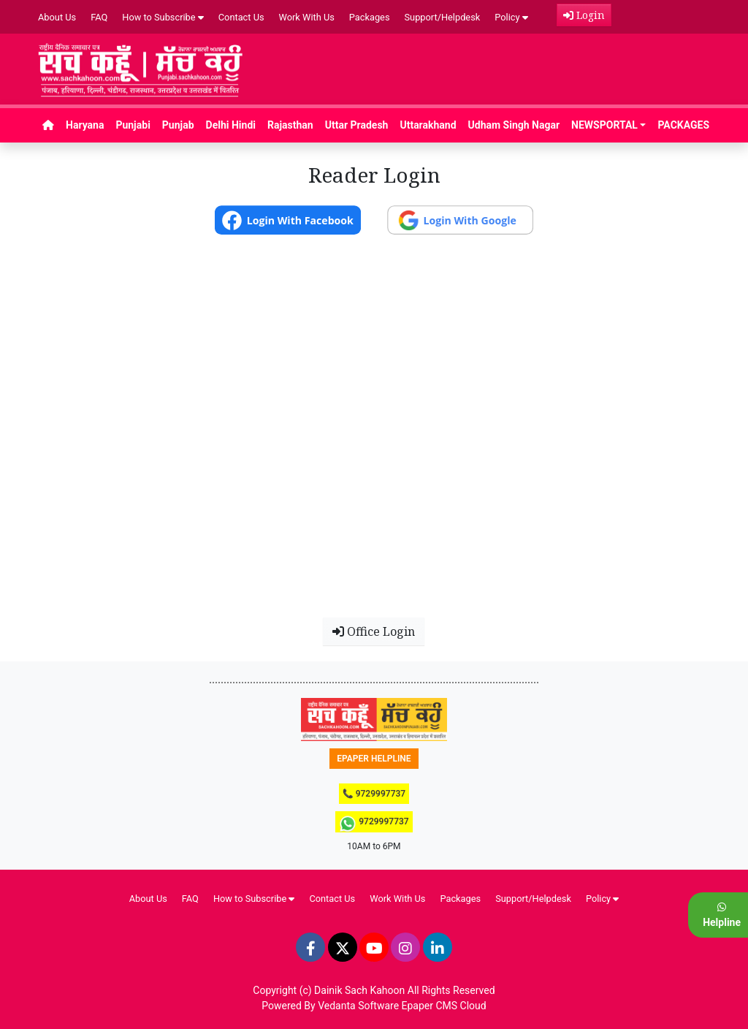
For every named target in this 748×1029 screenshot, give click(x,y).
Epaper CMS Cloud (444, 1005)
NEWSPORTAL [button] (604, 125)
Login (584, 15)
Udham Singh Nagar (514, 125)
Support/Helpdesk (443, 17)
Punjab (178, 125)
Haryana (85, 125)
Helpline (722, 915)
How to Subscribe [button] (163, 17)
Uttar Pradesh (357, 125)
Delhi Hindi (231, 125)
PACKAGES (683, 125)
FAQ (99, 17)
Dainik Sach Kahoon (359, 990)
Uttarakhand (428, 125)
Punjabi (132, 125)
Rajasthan (290, 125)
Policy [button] (511, 17)
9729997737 (374, 823)
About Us (57, 17)
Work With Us (307, 17)
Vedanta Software (358, 1005)
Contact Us (241, 17)
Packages (369, 17)
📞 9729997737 (374, 794)
